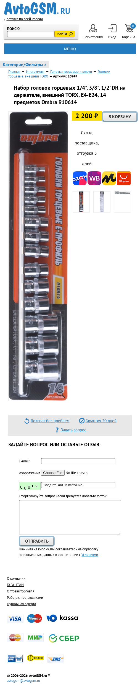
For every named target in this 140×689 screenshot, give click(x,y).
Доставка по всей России (23, 19)
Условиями (89, 554)
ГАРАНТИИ (15, 584)
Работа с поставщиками (25, 597)
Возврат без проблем (50, 420)
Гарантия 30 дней (101, 420)
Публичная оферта (21, 604)
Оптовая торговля (20, 591)
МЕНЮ (70, 49)
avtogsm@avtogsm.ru (23, 680)
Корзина (129, 31)
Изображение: (30, 473)
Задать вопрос (73, 429)
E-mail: (24, 461)
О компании (16, 578)
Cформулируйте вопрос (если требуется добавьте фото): (63, 496)
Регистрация (93, 31)
